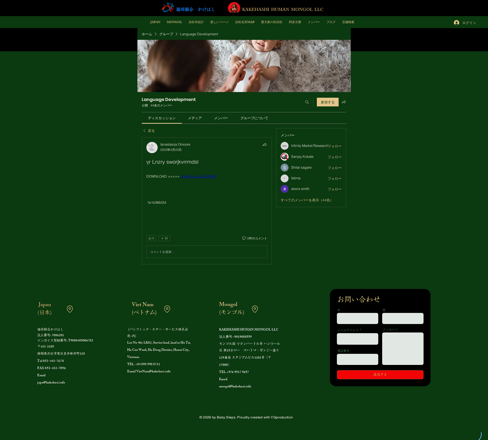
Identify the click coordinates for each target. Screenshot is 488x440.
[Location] (69, 309)
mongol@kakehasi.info (235, 387)
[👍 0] (151, 238)
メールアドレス (348, 330)
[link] (162, 118)
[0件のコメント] (254, 238)
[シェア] (264, 144)
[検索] (307, 102)
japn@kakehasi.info (51, 383)
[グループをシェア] (343, 101)
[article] (207, 200)
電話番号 (343, 350)
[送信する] (380, 374)
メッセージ (390, 329)
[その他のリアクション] (164, 238)
